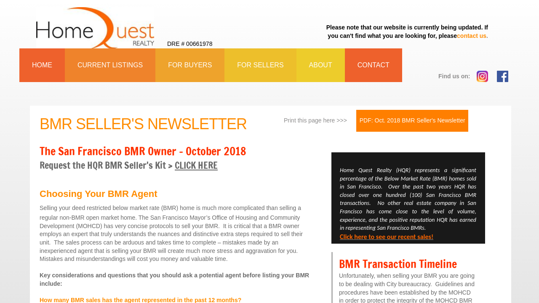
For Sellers (260, 65)
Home (42, 65)
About (320, 65)
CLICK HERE (196, 165)
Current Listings (110, 65)
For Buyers (190, 65)
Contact (374, 65)
